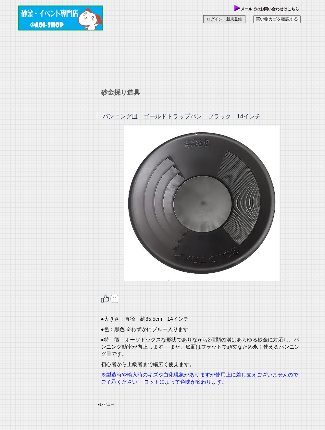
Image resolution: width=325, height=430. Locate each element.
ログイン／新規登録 (224, 19)
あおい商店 (67, 18)
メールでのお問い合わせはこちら (266, 9)
